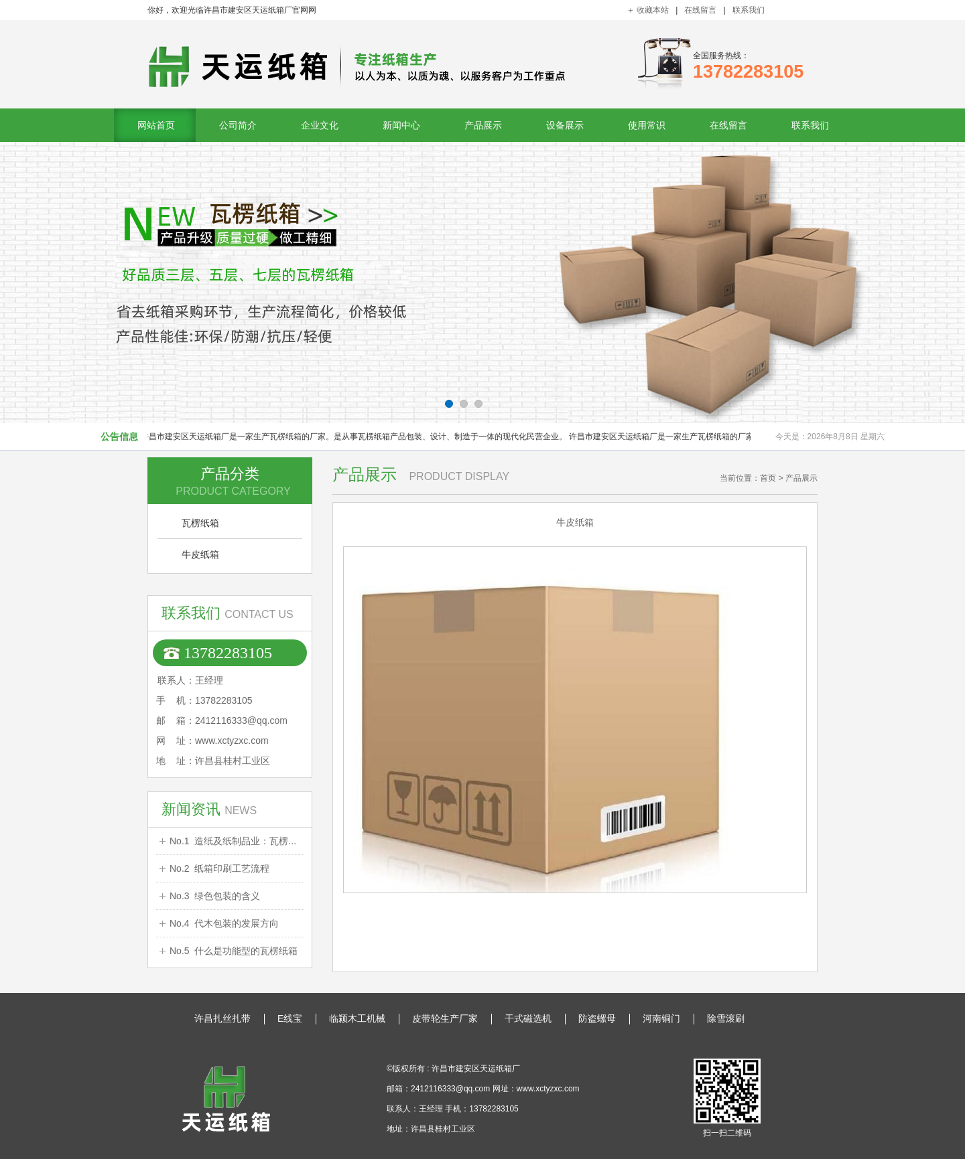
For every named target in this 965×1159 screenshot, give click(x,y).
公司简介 (238, 125)
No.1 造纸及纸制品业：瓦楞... (233, 841)
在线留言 (700, 10)
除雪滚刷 (726, 1018)
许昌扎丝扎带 (222, 1018)
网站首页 (156, 125)
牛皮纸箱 (200, 554)
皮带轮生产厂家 (445, 1018)
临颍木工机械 (357, 1018)
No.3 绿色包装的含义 (215, 896)
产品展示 (483, 125)
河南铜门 (661, 1018)
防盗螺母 (597, 1018)
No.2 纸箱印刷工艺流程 (219, 868)
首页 (768, 478)
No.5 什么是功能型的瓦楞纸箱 (234, 950)
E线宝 (289, 1018)
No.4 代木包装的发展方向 (224, 923)
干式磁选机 (528, 1018)
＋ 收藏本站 (648, 10)
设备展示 (565, 125)
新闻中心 (401, 125)
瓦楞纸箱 (200, 523)
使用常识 (646, 125)
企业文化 (319, 125)
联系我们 (748, 10)
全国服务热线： (748, 66)
